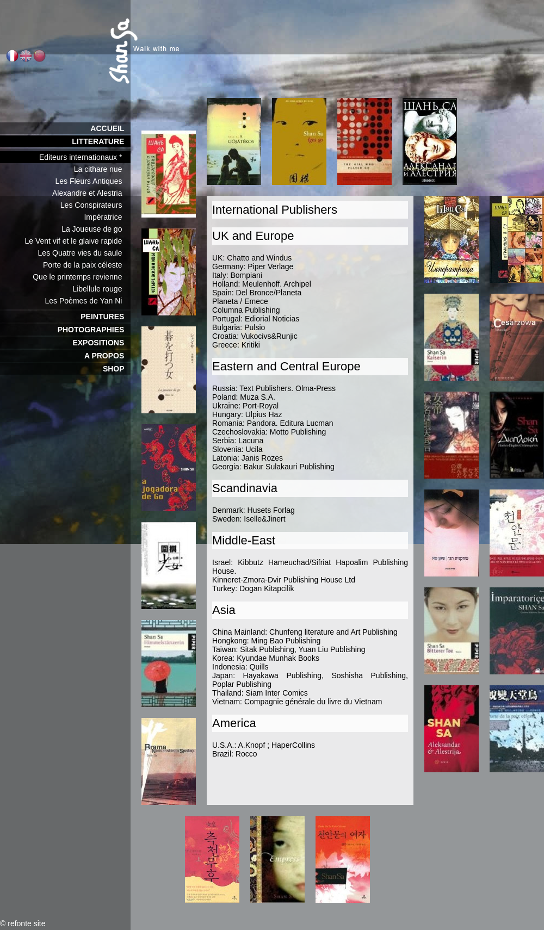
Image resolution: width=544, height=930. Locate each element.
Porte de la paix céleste (87, 265)
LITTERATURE (101, 141)
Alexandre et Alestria (91, 193)
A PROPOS (107, 355)
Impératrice (107, 217)
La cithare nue (102, 169)
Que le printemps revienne (82, 276)
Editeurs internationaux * (85, 157)
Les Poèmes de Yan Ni (88, 300)
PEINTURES (106, 316)
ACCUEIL (110, 128)
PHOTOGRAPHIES (94, 329)
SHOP (117, 368)
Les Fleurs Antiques (93, 181)
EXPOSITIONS (101, 342)
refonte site (26, 923)
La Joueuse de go (96, 229)
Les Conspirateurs (95, 205)
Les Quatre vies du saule (84, 253)
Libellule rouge (101, 288)
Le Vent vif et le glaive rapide (77, 241)
